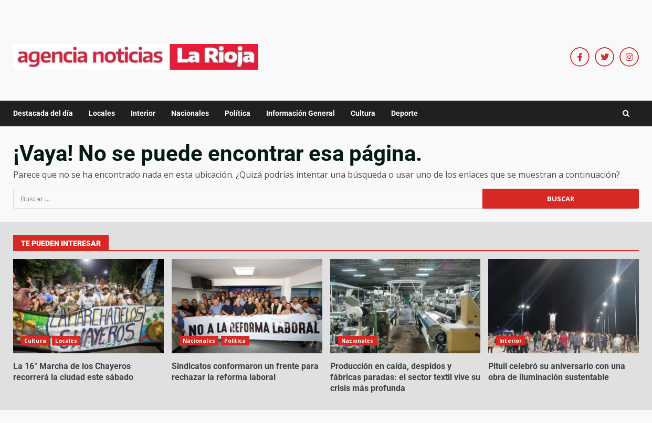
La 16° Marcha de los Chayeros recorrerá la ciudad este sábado (88, 306)
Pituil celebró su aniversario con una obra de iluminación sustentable (563, 306)
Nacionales (190, 113)
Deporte (404, 113)
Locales (102, 113)
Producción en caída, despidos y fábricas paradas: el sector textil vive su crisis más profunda (405, 306)
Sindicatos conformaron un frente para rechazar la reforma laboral (247, 306)
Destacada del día (43, 113)
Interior (143, 113)
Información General (300, 113)
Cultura (363, 113)
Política (237, 113)
